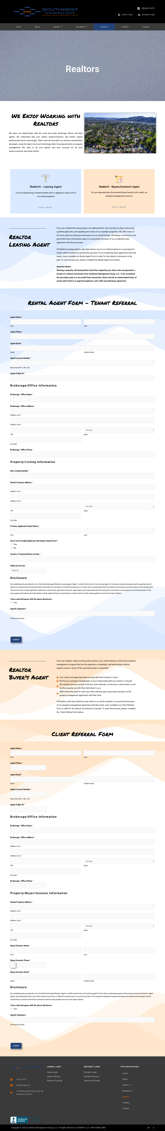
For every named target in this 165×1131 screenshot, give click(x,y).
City (11, 434)
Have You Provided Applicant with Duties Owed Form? (34, 541)
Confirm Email (89, 352)
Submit (16, 639)
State (86, 434)
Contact (145, 27)
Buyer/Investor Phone (20, 960)
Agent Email (16, 343)
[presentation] (30, 627)
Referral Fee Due (18, 566)
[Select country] (13, 965)
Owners (57, 27)
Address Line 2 (15, 425)
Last (85, 326)
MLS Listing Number (19, 471)
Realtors (104, 27)
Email (12, 352)
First (12, 326)
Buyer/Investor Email (20, 972)
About (37, 27)
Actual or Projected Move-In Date (25, 554)
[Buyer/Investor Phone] (28, 965)
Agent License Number (20, 358)
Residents (81, 27)
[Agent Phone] (82, 336)
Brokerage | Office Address (22, 406)
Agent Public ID (17, 373)
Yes (15, 544)
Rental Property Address (21, 482)
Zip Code (13, 444)
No (15, 548)
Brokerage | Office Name (21, 394)
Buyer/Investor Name (20, 946)
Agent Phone (16, 332)
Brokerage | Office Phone (21, 450)
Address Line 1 (15, 415)
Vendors (125, 27)
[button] (138, 1085)
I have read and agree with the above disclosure (31, 599)
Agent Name (16, 317)
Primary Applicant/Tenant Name (25, 526)
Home (18, 27)
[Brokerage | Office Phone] (82, 454)
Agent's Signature (18, 609)
